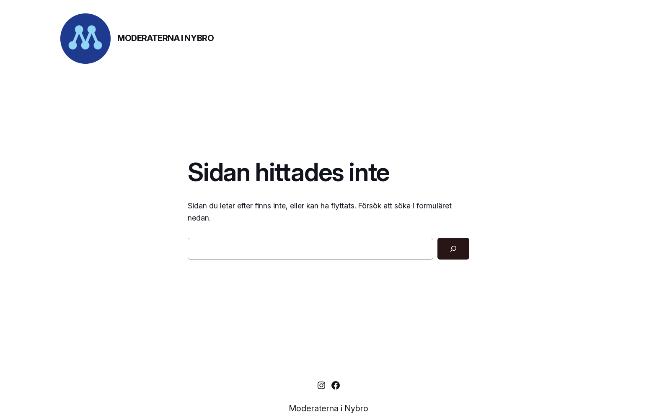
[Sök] (453, 249)
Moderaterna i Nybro (165, 38)
